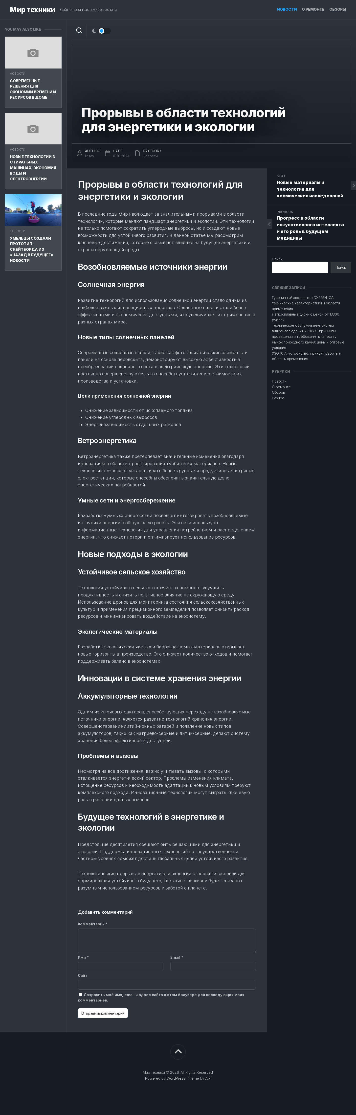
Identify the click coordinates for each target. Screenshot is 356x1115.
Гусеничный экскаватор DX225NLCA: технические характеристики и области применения (306, 303)
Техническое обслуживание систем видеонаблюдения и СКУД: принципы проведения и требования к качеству (304, 331)
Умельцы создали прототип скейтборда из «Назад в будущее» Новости (31, 249)
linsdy (89, 156)
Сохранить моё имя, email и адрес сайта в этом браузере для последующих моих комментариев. (161, 997)
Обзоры (337, 9)
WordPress (176, 1078)
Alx (207, 1078)
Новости (287, 9)
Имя (83, 957)
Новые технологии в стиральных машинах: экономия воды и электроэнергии (33, 167)
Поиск (277, 259)
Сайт (82, 975)
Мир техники (32, 10)
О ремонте (313, 9)
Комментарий (93, 924)
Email (176, 957)
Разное (278, 398)
